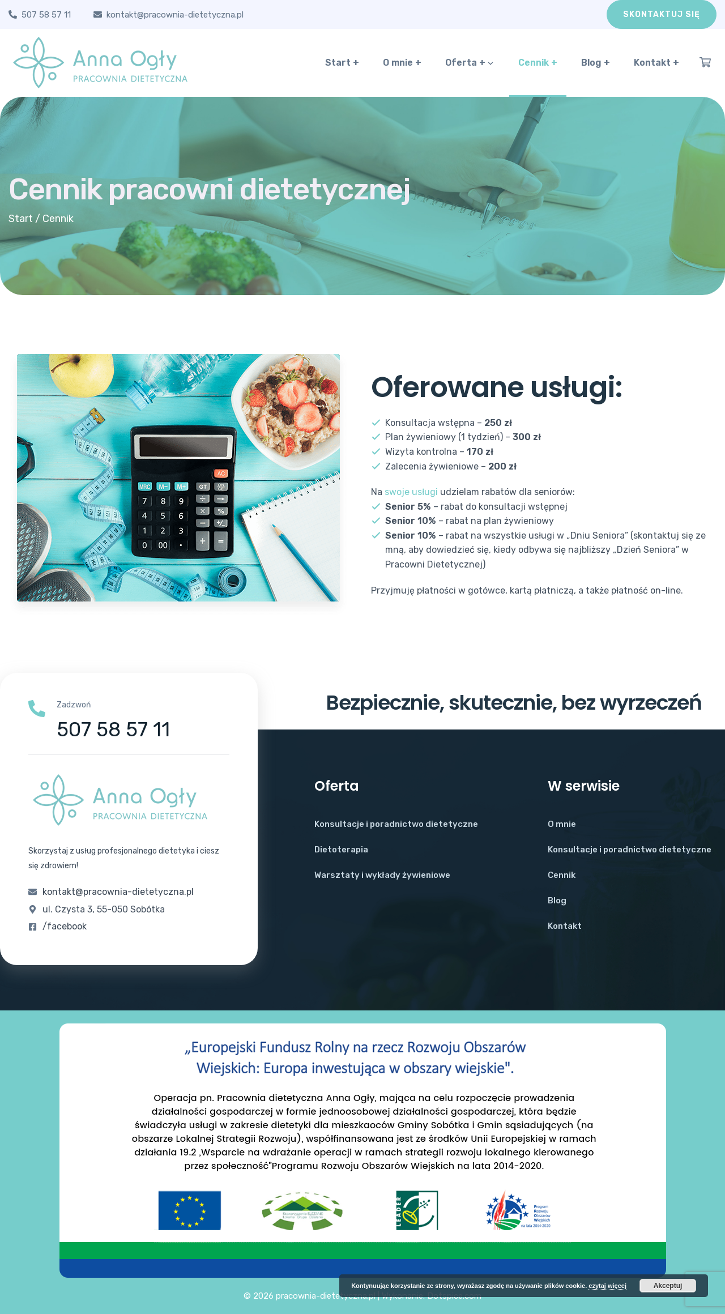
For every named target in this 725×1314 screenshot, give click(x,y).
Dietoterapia (341, 849)
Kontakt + (656, 62)
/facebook (64, 926)
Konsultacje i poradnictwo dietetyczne (396, 824)
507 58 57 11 (46, 15)
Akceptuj (668, 1286)
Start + (342, 62)
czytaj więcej (607, 1285)
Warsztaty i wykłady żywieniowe (382, 875)
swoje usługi (411, 492)
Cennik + (537, 62)
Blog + (595, 62)
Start (20, 218)
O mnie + (402, 62)
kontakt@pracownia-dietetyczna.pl (175, 15)
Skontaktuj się (661, 14)
